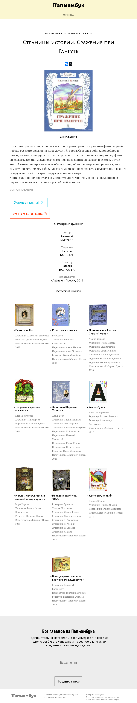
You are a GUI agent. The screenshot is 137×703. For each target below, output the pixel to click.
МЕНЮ (67, 15)
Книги (87, 34)
